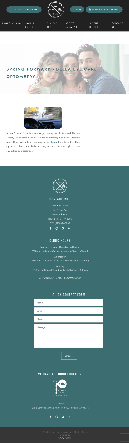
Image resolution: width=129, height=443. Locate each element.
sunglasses (52, 142)
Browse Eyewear (71, 25)
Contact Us (117, 25)
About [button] (7, 23)
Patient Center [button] (100, 25)
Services (19, 23)
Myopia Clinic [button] (36, 25)
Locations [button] (77, 9)
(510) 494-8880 (61, 218)
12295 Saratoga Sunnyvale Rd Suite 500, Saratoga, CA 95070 (57, 407)
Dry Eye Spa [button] (56, 25)
